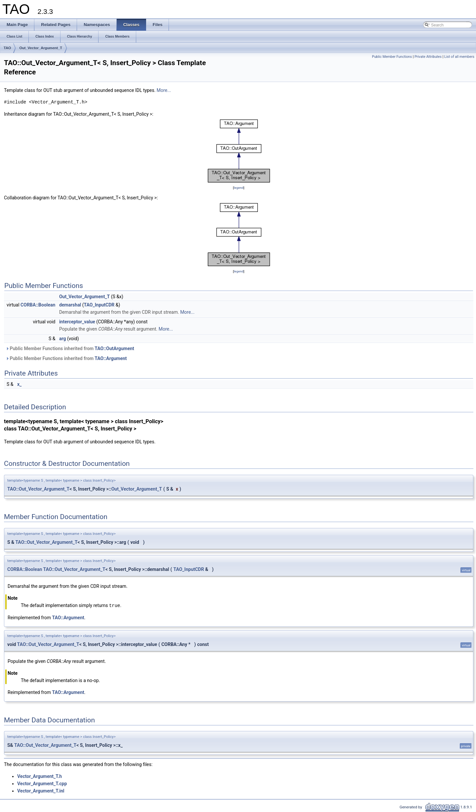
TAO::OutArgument (114, 348)
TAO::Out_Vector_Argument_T (38, 489)
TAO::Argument (111, 358)
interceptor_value (77, 321)
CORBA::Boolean (37, 304)
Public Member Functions (392, 57)
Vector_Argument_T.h (39, 776)
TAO (7, 48)
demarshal (70, 304)
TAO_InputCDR (99, 304)
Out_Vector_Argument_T (40, 48)
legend (238, 187)
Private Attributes (428, 57)
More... (164, 90)
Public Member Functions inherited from (70, 348)
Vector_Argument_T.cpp (42, 783)
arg (62, 338)
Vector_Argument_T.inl (40, 790)
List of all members (459, 57)
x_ (19, 384)
